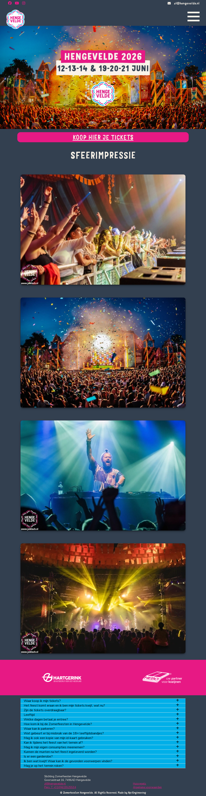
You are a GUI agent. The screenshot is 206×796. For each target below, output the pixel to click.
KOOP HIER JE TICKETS (103, 137)
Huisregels (139, 784)
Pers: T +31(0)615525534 (60, 787)
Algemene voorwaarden (147, 787)
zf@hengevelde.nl (187, 3)
